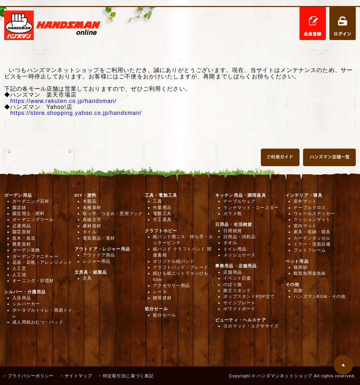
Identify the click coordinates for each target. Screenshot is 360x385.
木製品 (89, 201)
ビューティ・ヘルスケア (240, 320)
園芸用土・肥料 (28, 213)
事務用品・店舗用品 (236, 265)
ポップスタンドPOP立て (249, 296)
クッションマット (312, 219)
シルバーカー (26, 303)
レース (160, 291)
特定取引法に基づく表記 (128, 375)
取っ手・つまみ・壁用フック (113, 213)
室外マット (305, 201)
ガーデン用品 (18, 195)
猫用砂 (300, 267)
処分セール (156, 308)
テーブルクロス (310, 207)
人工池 (19, 274)
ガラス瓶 (232, 213)
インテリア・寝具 (303, 195)
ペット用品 (297, 261)
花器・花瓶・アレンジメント (42, 262)
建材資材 (92, 225)
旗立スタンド (237, 290)
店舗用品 (232, 272)
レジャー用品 (96, 261)
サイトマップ (78, 375)
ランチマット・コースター (251, 207)
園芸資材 (21, 231)
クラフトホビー (161, 230)
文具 (87, 278)
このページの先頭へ (343, 364)
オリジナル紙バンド (173, 261)
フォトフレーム (310, 250)
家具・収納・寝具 (312, 231)
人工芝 (19, 268)
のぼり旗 (232, 284)
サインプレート (239, 302)
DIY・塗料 (85, 195)
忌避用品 (21, 225)
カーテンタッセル (312, 238)
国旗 (298, 290)
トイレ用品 (234, 249)
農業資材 (21, 244)
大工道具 (162, 219)
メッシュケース (239, 255)
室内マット (305, 225)
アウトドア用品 (99, 255)
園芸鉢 (19, 207)
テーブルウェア (239, 201)
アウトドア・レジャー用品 (102, 249)
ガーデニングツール (33, 219)
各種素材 (92, 207)
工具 (157, 201)
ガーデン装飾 (26, 250)
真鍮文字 (92, 219)
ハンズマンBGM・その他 (320, 296)
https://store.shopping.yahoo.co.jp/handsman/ (76, 113)
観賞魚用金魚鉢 (310, 273)
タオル (230, 242)
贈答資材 (162, 297)
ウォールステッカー (314, 213)
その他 (292, 284)
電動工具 (162, 213)
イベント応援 (237, 278)
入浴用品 (21, 297)
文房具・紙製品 (91, 272)
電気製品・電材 (99, 238)
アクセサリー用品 (171, 285)
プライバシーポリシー (31, 375)
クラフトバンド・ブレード (180, 267)
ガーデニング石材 (30, 201)
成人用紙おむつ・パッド (37, 322)
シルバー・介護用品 (25, 291)
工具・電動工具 (161, 195)
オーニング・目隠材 (33, 280)
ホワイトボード (239, 308)
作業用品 (162, 207)
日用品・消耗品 (239, 236)
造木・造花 (24, 238)
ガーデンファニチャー (35, 256)
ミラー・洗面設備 (312, 244)
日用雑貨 (232, 230)
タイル (89, 231)
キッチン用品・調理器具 (240, 195)
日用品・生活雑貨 (233, 224)
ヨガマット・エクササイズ (251, 326)
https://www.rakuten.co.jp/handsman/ (63, 101)
